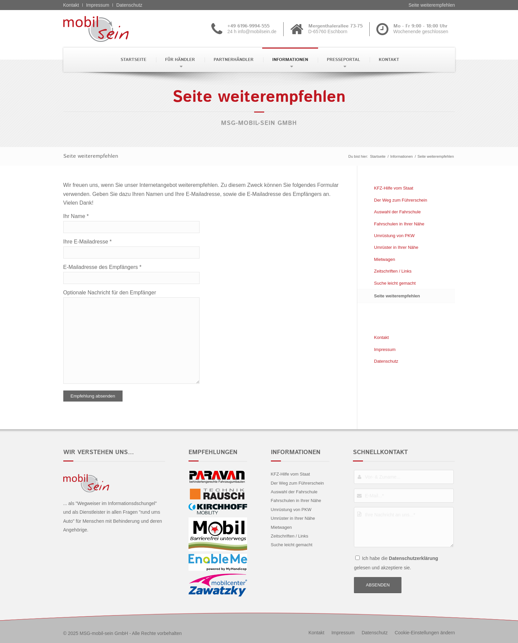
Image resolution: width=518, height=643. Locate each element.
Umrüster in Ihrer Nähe (396, 247)
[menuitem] (132, 60)
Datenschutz (129, 5)
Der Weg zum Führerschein (400, 200)
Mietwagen (384, 259)
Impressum (97, 5)
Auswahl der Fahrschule (397, 211)
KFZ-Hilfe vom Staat (393, 188)
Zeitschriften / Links (393, 271)
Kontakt (71, 5)
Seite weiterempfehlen (432, 5)
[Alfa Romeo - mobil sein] (106, 29)
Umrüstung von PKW (394, 235)
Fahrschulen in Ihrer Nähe (399, 223)
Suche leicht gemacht (395, 283)
